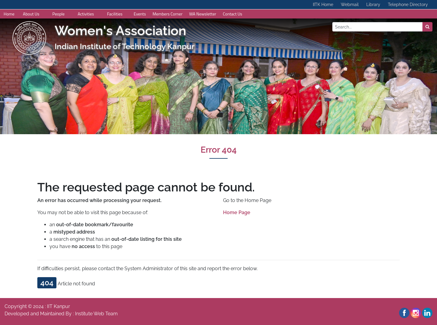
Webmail (350, 4)
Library (373, 4)
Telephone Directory (408, 4)
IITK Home (323, 4)
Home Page (236, 212)
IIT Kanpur (58, 306)
